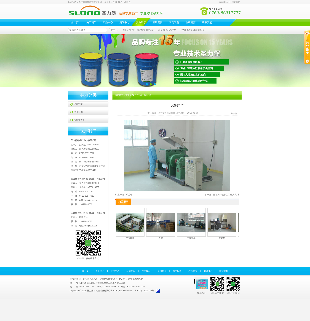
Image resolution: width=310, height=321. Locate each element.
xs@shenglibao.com (88, 161)
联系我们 (207, 22)
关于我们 (91, 22)
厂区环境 (130, 224)
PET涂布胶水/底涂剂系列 (192, 29)
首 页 (75, 22)
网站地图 (236, 2)
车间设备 (191, 224)
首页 (127, 95)
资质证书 (78, 112)
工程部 (221, 224)
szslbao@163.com (136, 286)
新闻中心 (124, 22)
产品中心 (108, 22)
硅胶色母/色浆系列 (145, 29)
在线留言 (191, 22)
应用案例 (157, 22)
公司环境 (78, 104)
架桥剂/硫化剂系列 (167, 29)
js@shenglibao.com (88, 200)
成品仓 (129, 194)
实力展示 (141, 22)
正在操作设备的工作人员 (225, 194)
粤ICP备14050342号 (144, 290)
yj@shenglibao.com (88, 225)
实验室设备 (79, 120)
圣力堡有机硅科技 (166, 113)
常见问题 (174, 22)
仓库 (160, 224)
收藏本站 (223, 2)
